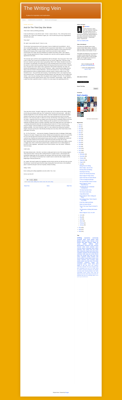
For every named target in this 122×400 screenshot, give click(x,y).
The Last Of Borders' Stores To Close (88, 181)
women (85, 263)
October (82, 158)
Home (24, 20)
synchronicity (93, 273)
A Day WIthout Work (84, 194)
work (49, 181)
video (84, 249)
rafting (97, 268)
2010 (80, 227)
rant (97, 272)
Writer (93, 251)
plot (90, 254)
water (96, 244)
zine (87, 275)
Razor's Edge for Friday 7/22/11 (87, 175)
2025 (80, 124)
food (38, 181)
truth (88, 266)
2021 (80, 132)
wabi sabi (84, 275)
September (82, 160)
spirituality (84, 266)
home (97, 258)
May (81, 217)
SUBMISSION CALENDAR (35, 20)
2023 (80, 128)
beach (87, 246)
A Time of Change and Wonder (87, 179)
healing (88, 256)
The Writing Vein (42, 8)
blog (86, 265)
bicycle (29, 181)
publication (79, 249)
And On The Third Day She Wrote (87, 173)
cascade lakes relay (87, 255)
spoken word (84, 261)
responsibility (79, 272)
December (82, 154)
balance (83, 248)
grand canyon (92, 258)
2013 (80, 148)
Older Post (69, 185)
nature (93, 248)
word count (86, 239)
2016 (80, 142)
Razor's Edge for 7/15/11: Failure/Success (85, 184)
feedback (91, 270)
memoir (40, 181)
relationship (79, 266)
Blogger (67, 392)
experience (85, 252)
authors (78, 256)
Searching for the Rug (85, 171)
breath (96, 261)
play (86, 268)
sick (97, 262)
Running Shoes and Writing (86, 169)
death (83, 270)
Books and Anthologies (51, 20)
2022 (80, 130)
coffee (87, 273)
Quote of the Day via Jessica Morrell (88, 177)
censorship (79, 270)
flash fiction (90, 261)
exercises (79, 248)
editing (35, 181)
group (90, 266)
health (84, 254)
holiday (93, 262)
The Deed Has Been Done (86, 190)
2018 (80, 138)
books (32, 181)
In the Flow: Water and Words (86, 202)
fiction (92, 245)
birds (84, 273)
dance (96, 246)
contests (87, 258)
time (46, 181)
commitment (80, 262)
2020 (80, 134)
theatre (79, 241)
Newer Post (26, 185)
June (81, 215)
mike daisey (95, 270)
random (79, 259)
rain (93, 269)
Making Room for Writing (85, 165)
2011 (80, 152)
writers (83, 246)
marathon (93, 256)
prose (88, 268)
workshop (96, 245)
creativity (79, 239)
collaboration (83, 251)
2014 (80, 146)
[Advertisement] (96, 305)
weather (79, 261)
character (79, 246)
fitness (96, 251)
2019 (80, 136)
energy (93, 268)
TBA (94, 261)
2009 (80, 229)
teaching (94, 252)
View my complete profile (82, 40)
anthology (90, 275)
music (44, 181)
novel (96, 241)
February (82, 223)
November (82, 156)
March (81, 221)
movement (85, 269)
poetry (93, 239)
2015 (80, 144)
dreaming (87, 270)
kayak (87, 254)
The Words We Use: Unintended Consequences (87, 187)
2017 (80, 140)
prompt (84, 241)
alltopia (78, 273)
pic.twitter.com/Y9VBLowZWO (87, 65)
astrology (96, 269)
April (81, 219)
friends (79, 242)
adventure (83, 259)
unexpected (79, 263)
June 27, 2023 (87, 69)
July (81, 164)
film (89, 252)
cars (91, 268)
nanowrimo (87, 238)
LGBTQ (88, 272)
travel (88, 241)
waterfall (83, 276)
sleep (78, 251)
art (97, 242)
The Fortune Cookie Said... (86, 192)
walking (91, 244)
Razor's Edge (92, 242)
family (93, 263)
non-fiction (92, 259)
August (81, 162)
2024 (80, 126)
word (91, 249)
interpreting (88, 248)
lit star (83, 265)
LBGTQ (80, 269)
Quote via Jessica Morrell (85, 204)
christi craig (93, 272)
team (92, 265)
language (94, 266)
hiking (89, 273)
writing (51, 181)
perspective (89, 269)
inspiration (92, 246)
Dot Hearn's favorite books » (92, 118)
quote (97, 259)
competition (79, 252)
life (91, 252)
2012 (80, 150)
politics (96, 248)
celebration (79, 254)
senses (84, 272)
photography (82, 268)
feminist (96, 275)
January (82, 225)
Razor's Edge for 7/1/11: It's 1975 (87, 212)
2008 (80, 231)
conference (87, 262)
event (88, 259)
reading (87, 249)
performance (80, 245)
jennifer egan (79, 276)
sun (78, 269)
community (95, 238)
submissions (87, 245)
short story (95, 255)
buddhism (96, 265)
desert (89, 265)
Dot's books (82, 95)
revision (93, 254)
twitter (94, 275)
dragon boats (89, 251)
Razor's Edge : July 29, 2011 (86, 167)
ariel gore (84, 242)
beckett (86, 276)
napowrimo (83, 256)
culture (89, 263)
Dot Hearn (87, 26)
